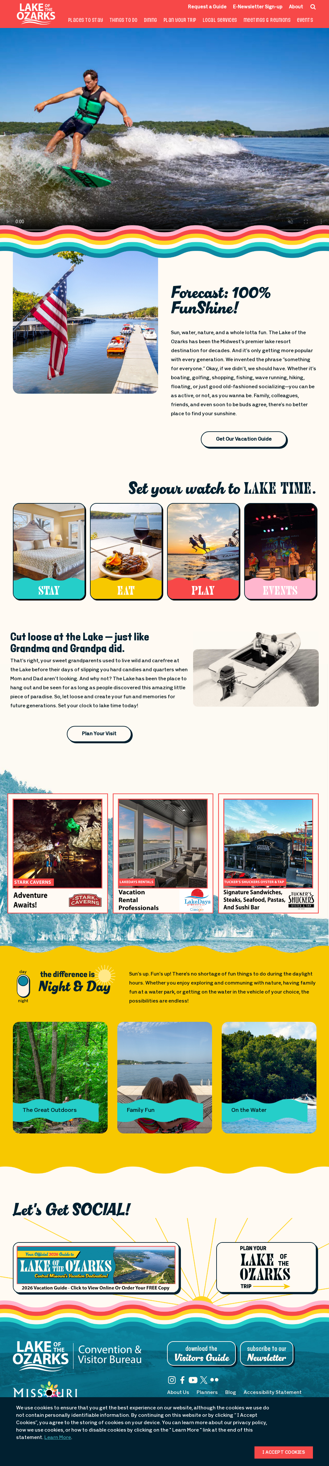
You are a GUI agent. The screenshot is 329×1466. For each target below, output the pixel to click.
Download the (201, 1354)
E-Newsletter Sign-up (257, 7)
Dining (150, 20)
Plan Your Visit (99, 734)
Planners (207, 1392)
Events (305, 20)
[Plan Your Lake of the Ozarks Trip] (266, 1267)
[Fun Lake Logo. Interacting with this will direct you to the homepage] (36, 14)
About (296, 7)
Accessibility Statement (273, 1392)
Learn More (57, 1437)
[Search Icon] (313, 7)
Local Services (220, 20)
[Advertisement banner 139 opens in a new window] (57, 853)
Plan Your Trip (180, 20)
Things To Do (124, 20)
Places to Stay (85, 20)
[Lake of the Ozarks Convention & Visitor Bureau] (77, 1359)
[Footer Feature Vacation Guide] (96, 1267)
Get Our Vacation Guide (243, 439)
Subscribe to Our (266, 1354)
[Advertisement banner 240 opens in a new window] (163, 853)
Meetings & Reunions (267, 20)
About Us (178, 1392)
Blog (230, 1392)
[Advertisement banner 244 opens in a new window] (268, 853)
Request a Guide (207, 7)
